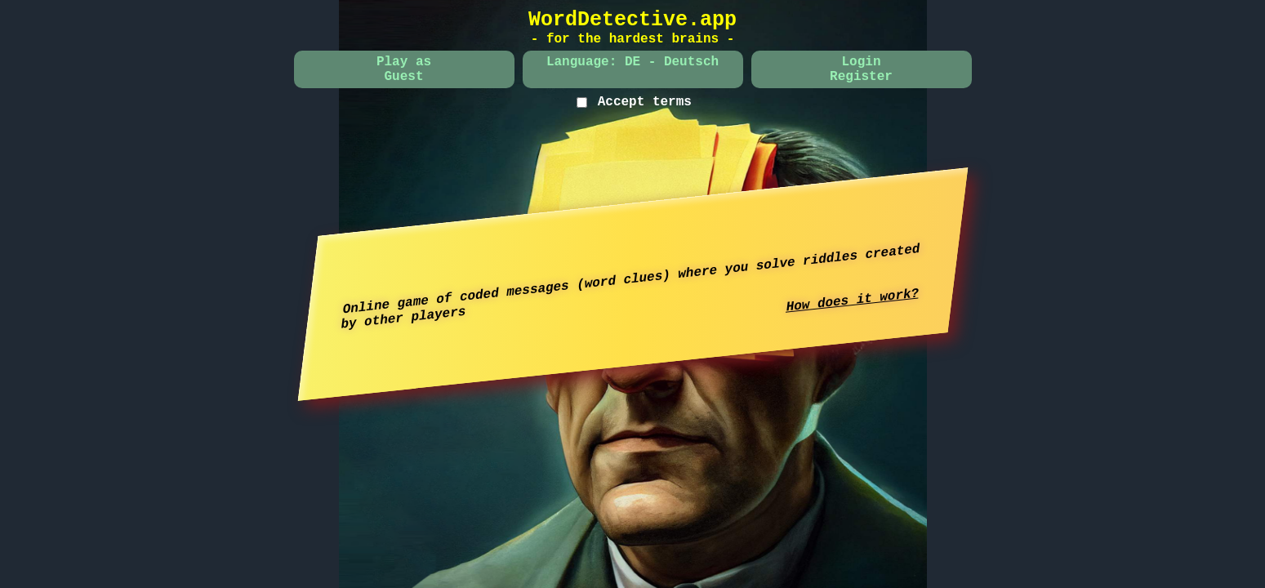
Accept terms (645, 102)
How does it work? (852, 300)
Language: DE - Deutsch (632, 62)
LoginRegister (861, 69)
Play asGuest (403, 69)
